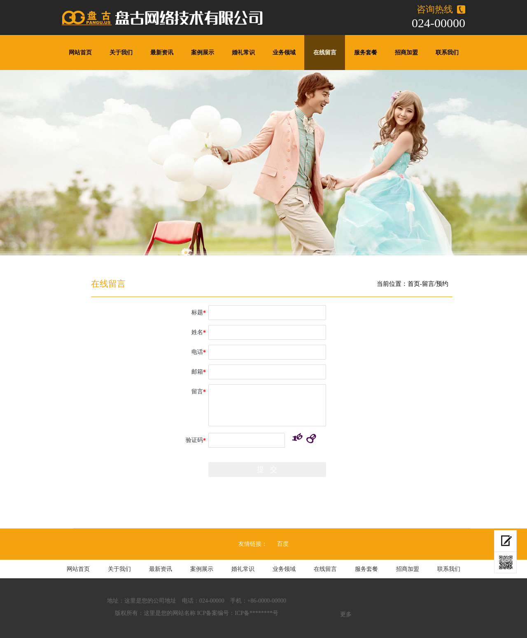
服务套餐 (365, 52)
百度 (283, 544)
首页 (414, 283)
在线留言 (324, 52)
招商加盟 (406, 52)
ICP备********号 (256, 613)
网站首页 (80, 52)
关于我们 (121, 52)
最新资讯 (161, 52)
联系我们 (447, 52)
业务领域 (284, 52)
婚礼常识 (243, 52)
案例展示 (202, 52)
